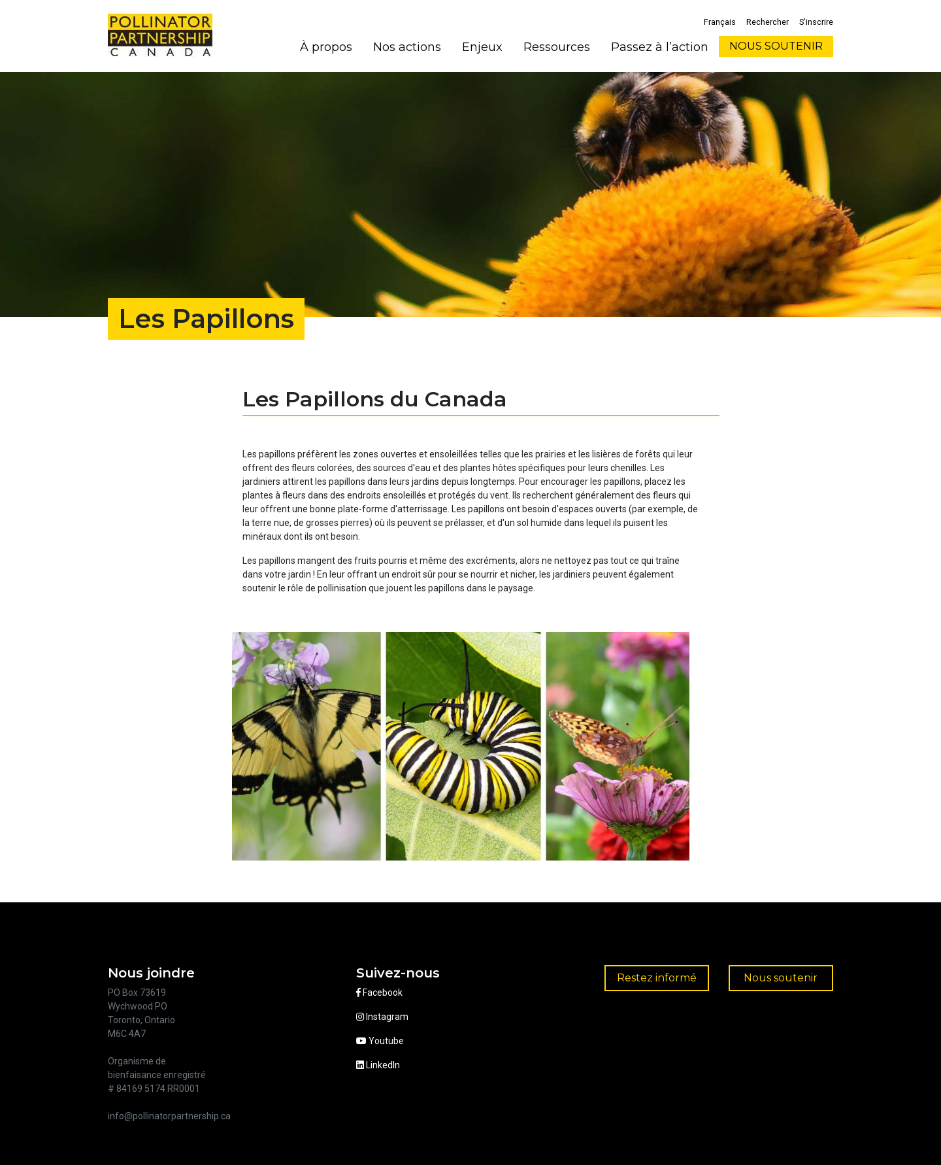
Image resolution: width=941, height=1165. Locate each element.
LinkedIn (378, 1065)
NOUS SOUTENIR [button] (776, 46)
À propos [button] (326, 47)
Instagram (382, 1016)
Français (720, 22)
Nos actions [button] (407, 47)
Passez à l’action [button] (659, 47)
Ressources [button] (556, 47)
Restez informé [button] (657, 978)
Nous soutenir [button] (780, 978)
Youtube (380, 1041)
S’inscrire (816, 22)
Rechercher (767, 22)
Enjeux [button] (482, 47)
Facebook (379, 992)
